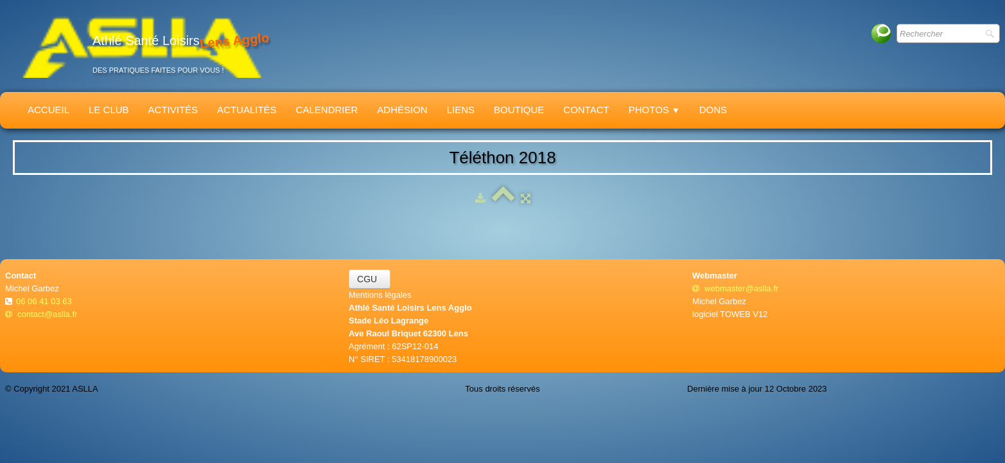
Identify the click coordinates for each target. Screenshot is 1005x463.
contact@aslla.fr (41, 314)
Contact (586, 109)
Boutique (519, 109)
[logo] (142, 46)
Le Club (109, 109)
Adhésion (402, 109)
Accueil (48, 109)
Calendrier (327, 109)
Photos (654, 109)
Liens (461, 109)
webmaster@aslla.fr (735, 288)
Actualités (247, 109)
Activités (173, 109)
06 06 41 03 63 (45, 301)
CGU (369, 279)
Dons (713, 109)
